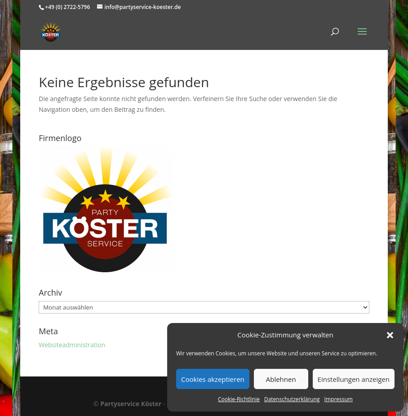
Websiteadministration (72, 345)
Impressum (338, 399)
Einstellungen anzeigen (354, 379)
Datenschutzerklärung (292, 399)
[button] (390, 335)
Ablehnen (281, 379)
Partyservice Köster (130, 403)
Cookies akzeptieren (212, 379)
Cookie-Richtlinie (239, 399)
